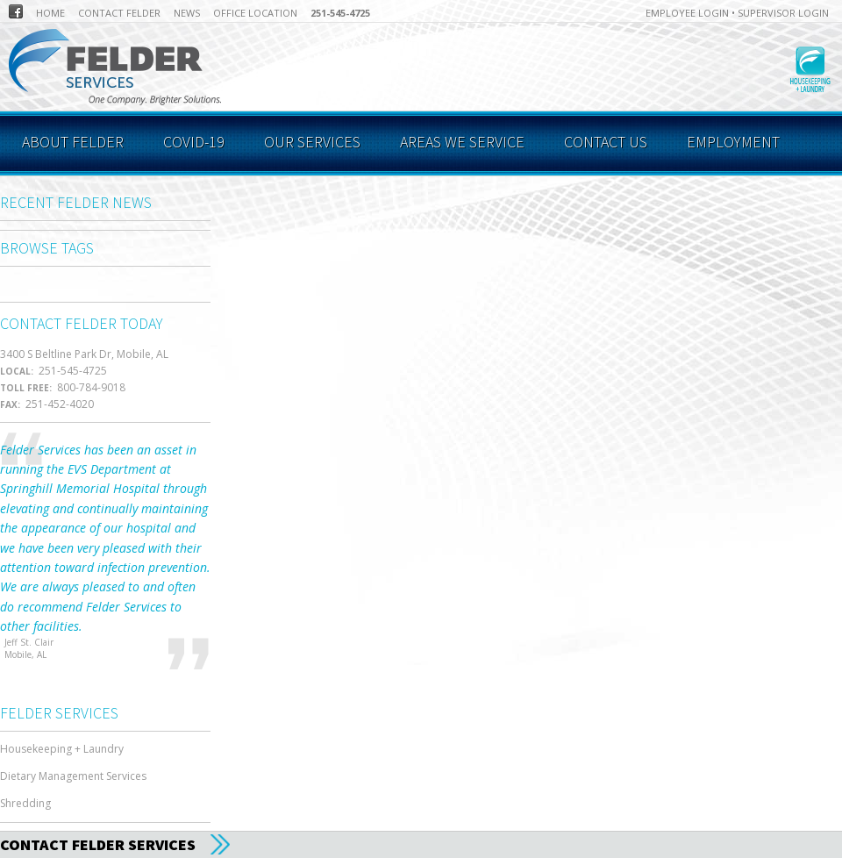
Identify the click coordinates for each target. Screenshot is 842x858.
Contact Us (605, 142)
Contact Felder (119, 12)
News (187, 12)
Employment (733, 142)
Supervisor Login (783, 12)
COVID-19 (194, 142)
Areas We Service (462, 142)
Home (50, 12)
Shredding (25, 803)
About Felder (73, 142)
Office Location (255, 12)
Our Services (312, 142)
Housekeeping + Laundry (62, 748)
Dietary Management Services (73, 776)
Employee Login (687, 12)
